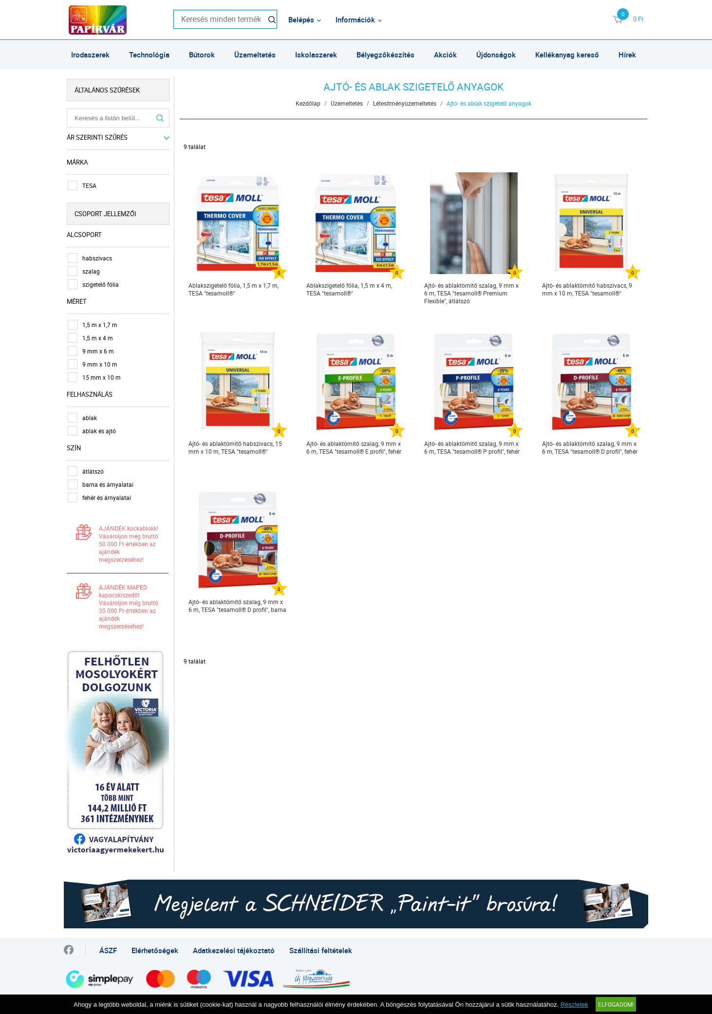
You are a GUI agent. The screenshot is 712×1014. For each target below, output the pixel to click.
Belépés (301, 19)
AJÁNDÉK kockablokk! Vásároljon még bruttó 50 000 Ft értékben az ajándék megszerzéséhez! (130, 543)
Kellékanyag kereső (567, 54)
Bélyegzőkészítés (385, 54)
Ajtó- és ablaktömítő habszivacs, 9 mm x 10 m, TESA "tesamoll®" (588, 289)
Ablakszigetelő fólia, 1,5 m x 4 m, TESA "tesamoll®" (350, 289)
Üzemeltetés (255, 54)
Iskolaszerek (316, 54)
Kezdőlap (308, 103)
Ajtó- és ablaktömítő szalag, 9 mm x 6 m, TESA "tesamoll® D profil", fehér (590, 447)
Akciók (445, 54)
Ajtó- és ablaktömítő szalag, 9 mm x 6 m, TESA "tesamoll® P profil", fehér (472, 447)
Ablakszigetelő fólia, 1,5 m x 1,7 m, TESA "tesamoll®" (234, 289)
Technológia (149, 54)
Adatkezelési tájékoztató (234, 948)
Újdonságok (496, 54)
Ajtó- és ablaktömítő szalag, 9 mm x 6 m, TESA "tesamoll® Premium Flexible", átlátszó (472, 293)
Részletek (574, 1004)
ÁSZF (108, 948)
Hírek (627, 54)
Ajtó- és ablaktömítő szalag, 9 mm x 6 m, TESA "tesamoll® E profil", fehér (354, 447)
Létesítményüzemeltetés (405, 103)
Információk (355, 19)
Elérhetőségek (154, 948)
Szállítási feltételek (320, 948)
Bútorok (202, 54)
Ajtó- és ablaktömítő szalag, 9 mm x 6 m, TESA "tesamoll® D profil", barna (238, 605)
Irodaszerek (90, 54)
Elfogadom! (616, 1004)
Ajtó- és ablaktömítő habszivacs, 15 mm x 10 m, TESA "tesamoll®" (235, 447)
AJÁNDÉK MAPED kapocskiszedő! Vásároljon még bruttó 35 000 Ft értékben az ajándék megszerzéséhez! (130, 606)
